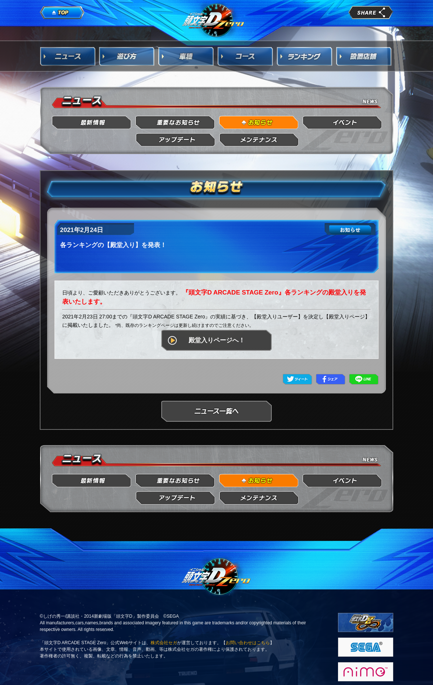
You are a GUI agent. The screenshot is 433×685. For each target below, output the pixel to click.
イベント (343, 122)
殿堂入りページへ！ (217, 340)
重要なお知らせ (175, 122)
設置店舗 (364, 56)
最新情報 (92, 122)
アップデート (175, 140)
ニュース (68, 56)
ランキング (305, 56)
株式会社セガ (164, 642)
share (370, 12)
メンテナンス (259, 140)
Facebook (330, 379)
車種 (186, 56)
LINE (364, 379)
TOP (62, 12)
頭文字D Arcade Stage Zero (213, 20)
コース (246, 56)
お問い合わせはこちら (248, 642)
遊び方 (127, 56)
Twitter (297, 379)
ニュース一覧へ (216, 411)
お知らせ (259, 122)
